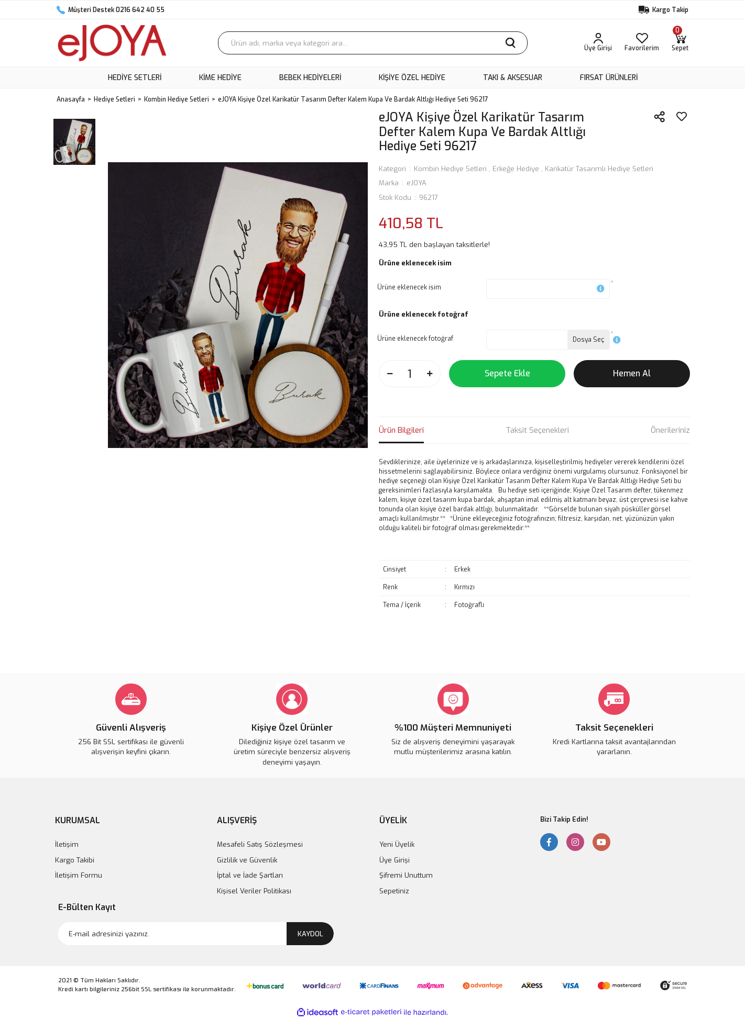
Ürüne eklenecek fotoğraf (415, 338)
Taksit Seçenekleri (537, 430)
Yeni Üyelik (396, 844)
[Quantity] (409, 374)
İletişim (67, 844)
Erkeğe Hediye (515, 168)
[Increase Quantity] (429, 374)
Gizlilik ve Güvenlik (247, 860)
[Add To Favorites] (681, 116)
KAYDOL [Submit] (310, 933)
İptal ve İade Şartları (250, 875)
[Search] (373, 42)
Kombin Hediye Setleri (450, 168)
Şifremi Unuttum (406, 875)
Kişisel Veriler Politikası (254, 891)
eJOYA (416, 182)
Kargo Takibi (74, 860)
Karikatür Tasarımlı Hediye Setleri (599, 168)
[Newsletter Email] (196, 933)
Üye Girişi (394, 860)
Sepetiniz (394, 891)
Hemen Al (632, 373)
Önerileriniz (670, 430)
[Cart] (680, 43)
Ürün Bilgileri (401, 430)
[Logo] (112, 43)
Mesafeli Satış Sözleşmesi (260, 844)
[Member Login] (598, 43)
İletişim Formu (78, 875)
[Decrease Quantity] (389, 374)
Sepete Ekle (507, 373)
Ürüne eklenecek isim (409, 287)
